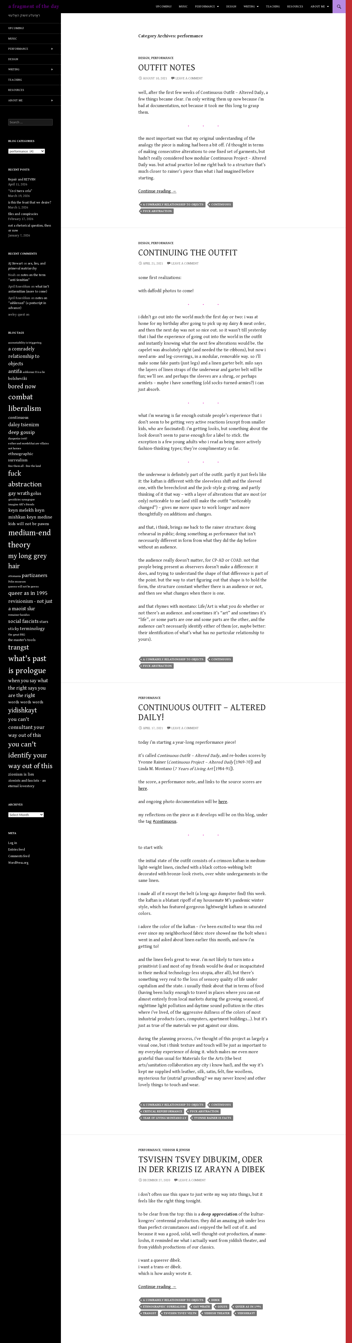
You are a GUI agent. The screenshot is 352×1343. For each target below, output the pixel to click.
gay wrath (201, 1306)
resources (295, 6)
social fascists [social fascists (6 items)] (23, 621)
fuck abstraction (157, 211)
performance (205, 6)
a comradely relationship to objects (173, 204)
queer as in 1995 (248, 1306)
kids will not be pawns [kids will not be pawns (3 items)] (28, 524)
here (142, 788)
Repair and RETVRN (21, 179)
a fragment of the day (33, 6)
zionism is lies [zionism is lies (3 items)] (21, 774)
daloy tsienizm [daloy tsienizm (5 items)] (23, 425)
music (183, 6)
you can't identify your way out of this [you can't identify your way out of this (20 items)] (30, 755)
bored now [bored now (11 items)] (22, 386)
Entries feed (16, 849)
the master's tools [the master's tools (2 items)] (22, 640)
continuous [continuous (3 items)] (18, 417)
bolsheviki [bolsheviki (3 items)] (17, 378)
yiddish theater (217, 1313)
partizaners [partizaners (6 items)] (34, 575)
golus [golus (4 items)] (35, 493)
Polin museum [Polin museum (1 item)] (17, 581)
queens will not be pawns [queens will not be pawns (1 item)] (23, 586)
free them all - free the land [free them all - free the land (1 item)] (24, 466)
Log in (12, 843)
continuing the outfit (187, 252)
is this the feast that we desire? (29, 202)
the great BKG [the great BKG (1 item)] (16, 634)
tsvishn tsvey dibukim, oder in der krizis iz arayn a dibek (201, 1164)
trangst (149, 1313)
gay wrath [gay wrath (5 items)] (19, 493)
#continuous (164, 821)
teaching (273, 6)
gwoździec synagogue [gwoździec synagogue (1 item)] (21, 499)
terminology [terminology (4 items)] (32, 628)
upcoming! (163, 6)
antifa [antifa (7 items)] (15, 371)
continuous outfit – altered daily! (202, 712)
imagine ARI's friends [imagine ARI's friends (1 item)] (21, 504)
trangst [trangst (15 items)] (18, 647)
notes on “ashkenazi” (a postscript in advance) (27, 303)
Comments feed (19, 856)
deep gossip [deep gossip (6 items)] (21, 432)
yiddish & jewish (176, 1150)
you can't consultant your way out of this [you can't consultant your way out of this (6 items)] (26, 727)
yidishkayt (246, 1313)
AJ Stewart (15, 263)
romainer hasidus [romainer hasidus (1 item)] (19, 615)
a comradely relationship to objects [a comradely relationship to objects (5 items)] (24, 356)
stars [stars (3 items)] (44, 621)
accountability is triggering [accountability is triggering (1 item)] (24, 342)
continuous (221, 204)
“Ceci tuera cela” (20, 191)
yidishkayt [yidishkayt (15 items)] (22, 710)
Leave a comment (189, 78)
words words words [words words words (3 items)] (25, 702)
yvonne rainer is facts (212, 1118)
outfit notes (166, 67)
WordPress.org (18, 863)
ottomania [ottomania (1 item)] (14, 576)
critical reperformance (162, 1111)
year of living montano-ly (164, 1118)
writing (249, 6)
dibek (215, 1300)
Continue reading (157, 191)
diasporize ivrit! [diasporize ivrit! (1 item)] (17, 438)
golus (222, 1306)
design (231, 6)
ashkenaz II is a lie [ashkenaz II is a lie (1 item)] (34, 372)
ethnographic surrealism (164, 1306)
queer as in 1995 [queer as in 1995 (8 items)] (27, 593)
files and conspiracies (23, 214)
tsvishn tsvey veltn (180, 1313)
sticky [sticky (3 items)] (13, 628)
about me (318, 6)
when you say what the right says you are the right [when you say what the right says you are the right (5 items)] (28, 688)
